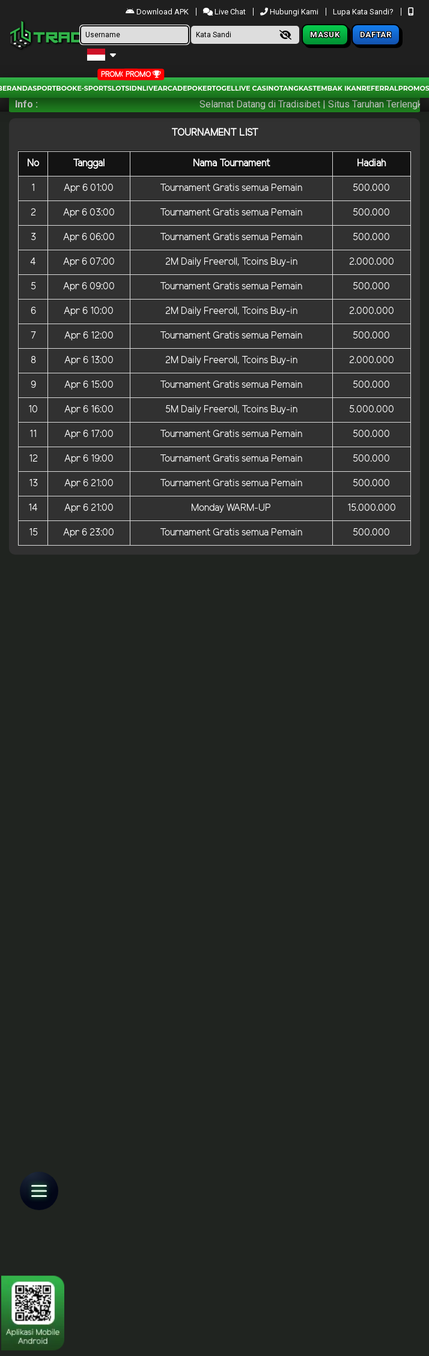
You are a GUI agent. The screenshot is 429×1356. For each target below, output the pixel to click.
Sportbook (54, 88)
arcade (172, 88)
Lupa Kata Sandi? (364, 11)
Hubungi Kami (290, 11)
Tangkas (295, 88)
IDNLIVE (143, 88)
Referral (380, 88)
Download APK (158, 11)
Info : (26, 104)
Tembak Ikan (337, 88)
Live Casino (257, 88)
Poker (199, 88)
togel (223, 88)
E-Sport (92, 88)
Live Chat (225, 11)
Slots (118, 88)
